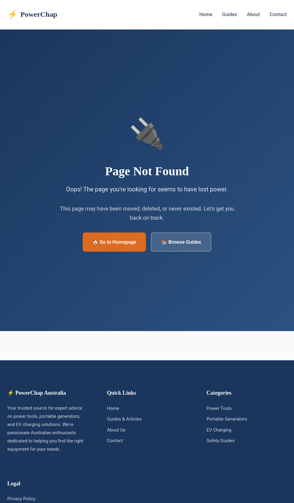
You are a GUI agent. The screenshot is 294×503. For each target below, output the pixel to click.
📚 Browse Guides (181, 242)
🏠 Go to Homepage (114, 242)
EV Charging (218, 430)
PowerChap (32, 14)
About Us (116, 430)
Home (205, 14)
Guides (229, 14)
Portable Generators (226, 419)
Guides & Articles (124, 419)
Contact (278, 14)
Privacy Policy (21, 498)
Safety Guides (220, 440)
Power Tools (218, 408)
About (253, 14)
